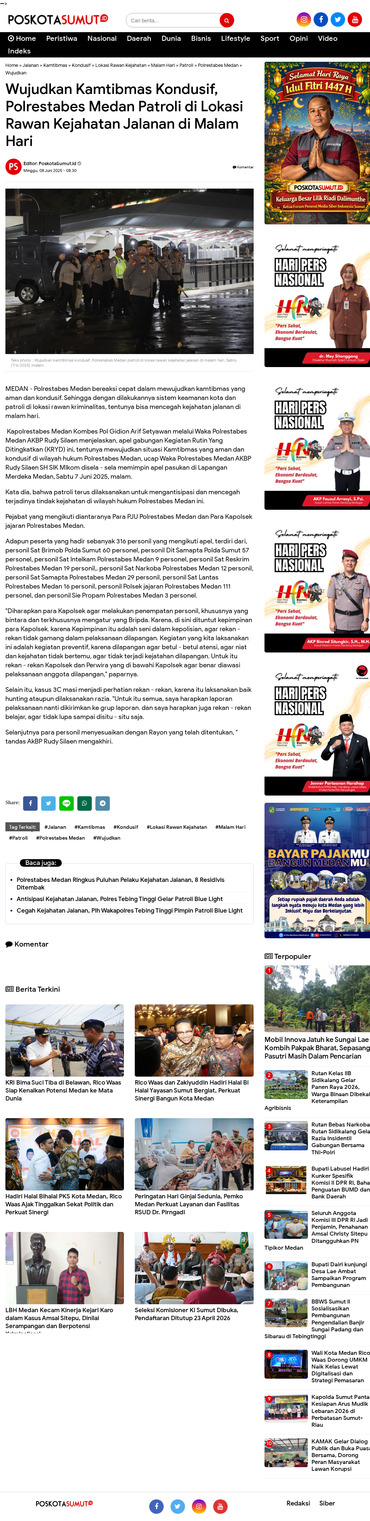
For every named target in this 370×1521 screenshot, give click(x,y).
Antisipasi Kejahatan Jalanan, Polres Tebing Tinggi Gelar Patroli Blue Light (120, 899)
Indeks (19, 51)
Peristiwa (61, 38)
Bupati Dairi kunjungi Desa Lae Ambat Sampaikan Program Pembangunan (339, 1275)
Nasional (102, 38)
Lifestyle (235, 38)
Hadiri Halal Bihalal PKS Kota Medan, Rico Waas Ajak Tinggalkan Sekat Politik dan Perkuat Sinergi (63, 1204)
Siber (327, 1503)
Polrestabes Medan (218, 65)
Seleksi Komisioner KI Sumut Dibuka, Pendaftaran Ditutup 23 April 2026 (186, 1314)
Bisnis (201, 38)
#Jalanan (55, 827)
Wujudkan (15, 73)
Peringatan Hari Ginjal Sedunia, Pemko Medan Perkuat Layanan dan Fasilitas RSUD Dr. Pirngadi (189, 1204)
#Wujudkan (106, 838)
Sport (270, 38)
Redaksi (298, 1503)
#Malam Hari (230, 827)
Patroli (186, 65)
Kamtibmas (55, 65)
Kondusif (81, 65)
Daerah (139, 38)
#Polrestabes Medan (60, 838)
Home (22, 38)
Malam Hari (163, 65)
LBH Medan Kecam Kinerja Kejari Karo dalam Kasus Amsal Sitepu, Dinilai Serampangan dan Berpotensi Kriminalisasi (59, 1322)
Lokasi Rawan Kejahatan (120, 65)
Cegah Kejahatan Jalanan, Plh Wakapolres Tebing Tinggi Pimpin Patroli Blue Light (130, 910)
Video (327, 38)
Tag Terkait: (22, 827)
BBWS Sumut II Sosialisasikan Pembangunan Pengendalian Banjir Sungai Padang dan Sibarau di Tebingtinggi (314, 1319)
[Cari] (355, 43)
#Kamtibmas (89, 827)
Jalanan (30, 65)
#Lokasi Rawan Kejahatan (177, 827)
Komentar (243, 167)
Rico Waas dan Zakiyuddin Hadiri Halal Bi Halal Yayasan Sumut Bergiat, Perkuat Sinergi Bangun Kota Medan (192, 1090)
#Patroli (18, 838)
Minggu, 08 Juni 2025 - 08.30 (50, 170)
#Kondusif (125, 827)
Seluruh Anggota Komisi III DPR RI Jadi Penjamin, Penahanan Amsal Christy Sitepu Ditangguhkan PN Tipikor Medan (316, 1230)
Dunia (171, 38)
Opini (298, 38)
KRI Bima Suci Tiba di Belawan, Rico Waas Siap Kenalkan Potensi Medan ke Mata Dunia (63, 1090)
